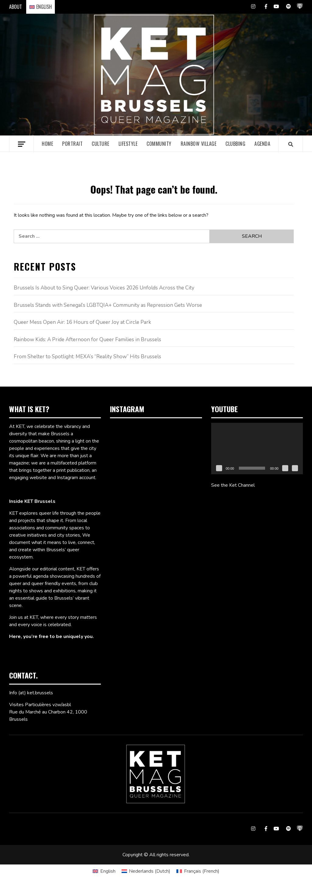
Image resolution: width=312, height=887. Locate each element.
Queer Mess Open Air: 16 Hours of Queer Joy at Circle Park (82, 322)
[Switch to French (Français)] (197, 871)
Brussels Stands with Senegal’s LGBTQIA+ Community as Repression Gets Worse (108, 305)
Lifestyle (128, 143)
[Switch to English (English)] (104, 871)
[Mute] (285, 468)
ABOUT (15, 6)
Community (159, 143)
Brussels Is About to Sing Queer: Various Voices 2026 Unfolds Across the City (104, 287)
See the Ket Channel (233, 485)
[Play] (219, 468)
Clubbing (235, 143)
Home (47, 143)
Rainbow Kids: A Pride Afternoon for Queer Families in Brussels (87, 339)
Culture (100, 143)
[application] (257, 448)
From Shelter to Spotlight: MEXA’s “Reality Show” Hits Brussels (87, 356)
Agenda (262, 143)
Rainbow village (199, 143)
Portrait (72, 143)
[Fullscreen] (295, 468)
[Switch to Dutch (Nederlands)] (146, 871)
